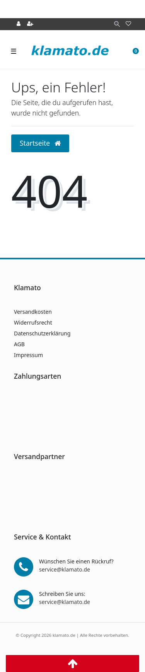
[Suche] (117, 24)
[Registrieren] (30, 24)
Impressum (28, 355)
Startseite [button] (40, 143)
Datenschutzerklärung (42, 333)
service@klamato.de (64, 569)
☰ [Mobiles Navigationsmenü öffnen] (13, 51)
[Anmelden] (18, 24)
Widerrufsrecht (33, 322)
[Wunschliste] (128, 24)
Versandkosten (33, 311)
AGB (19, 344)
